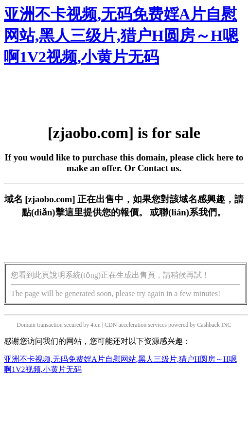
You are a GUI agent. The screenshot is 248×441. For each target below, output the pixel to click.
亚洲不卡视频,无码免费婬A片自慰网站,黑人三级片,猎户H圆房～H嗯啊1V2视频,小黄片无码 (121, 35)
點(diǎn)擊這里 (52, 212)
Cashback (208, 324)
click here (214, 157)
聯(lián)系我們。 (192, 212)
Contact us (158, 168)
